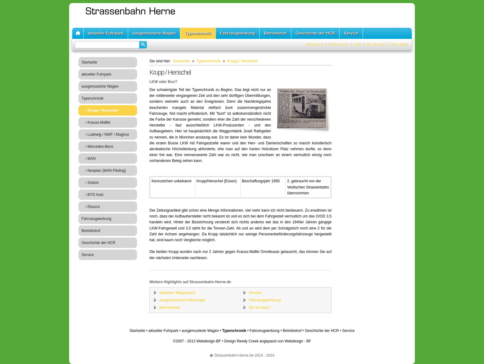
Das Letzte (399, 44)
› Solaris (92, 182)
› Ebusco (92, 207)
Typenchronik (198, 33)
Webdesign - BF (298, 341)
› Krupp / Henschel (101, 110)
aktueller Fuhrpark (105, 33)
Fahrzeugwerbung (237, 33)
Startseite (89, 62)
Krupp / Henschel (242, 61)
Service (351, 33)
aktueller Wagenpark (177, 293)
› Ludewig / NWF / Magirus (107, 134)
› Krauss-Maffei (97, 122)
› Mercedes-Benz (99, 146)
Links (357, 44)
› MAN (90, 158)
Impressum (315, 44)
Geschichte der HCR (315, 33)
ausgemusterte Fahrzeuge (182, 300)
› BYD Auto (94, 194)
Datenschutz (338, 44)
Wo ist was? (376, 44)
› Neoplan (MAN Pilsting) (105, 170)
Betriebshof (275, 33)
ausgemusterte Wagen (154, 33)
